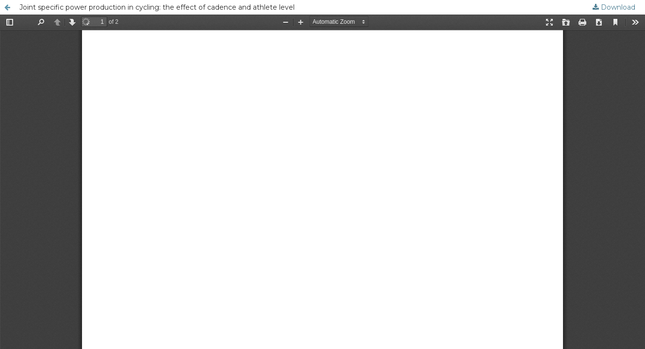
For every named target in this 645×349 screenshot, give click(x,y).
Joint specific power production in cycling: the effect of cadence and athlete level (157, 7)
